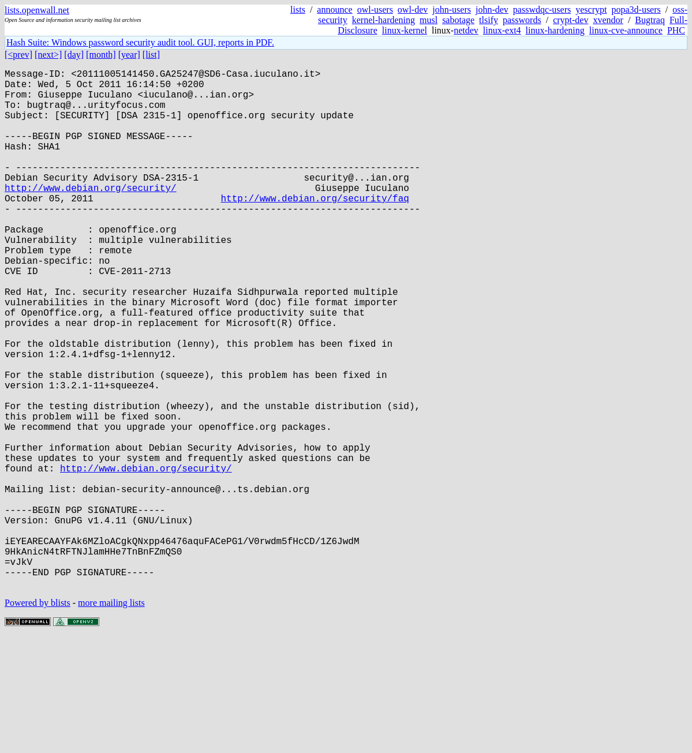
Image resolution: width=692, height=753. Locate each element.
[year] (129, 54)
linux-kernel (404, 30)
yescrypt (591, 9)
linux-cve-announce (626, 30)
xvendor (608, 20)
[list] (151, 54)
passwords (522, 20)
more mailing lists (111, 718)
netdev (466, 30)
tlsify (488, 20)
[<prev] (18, 54)
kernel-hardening (383, 20)
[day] (74, 54)
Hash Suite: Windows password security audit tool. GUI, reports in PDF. (140, 42)
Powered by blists (37, 718)
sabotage (458, 20)
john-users (451, 9)
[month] (101, 54)
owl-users (375, 9)
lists (297, 9)
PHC (676, 30)
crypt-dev (570, 20)
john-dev (492, 9)
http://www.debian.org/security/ (91, 215)
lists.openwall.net (37, 10)
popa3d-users (635, 9)
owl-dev (413, 9)
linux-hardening (555, 30)
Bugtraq (650, 20)
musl (428, 20)
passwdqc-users (542, 9)
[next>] (48, 54)
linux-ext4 (502, 30)
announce (334, 9)
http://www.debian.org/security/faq (314, 228)
